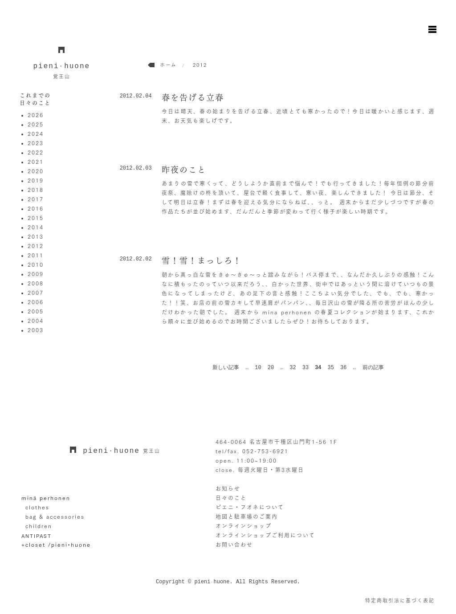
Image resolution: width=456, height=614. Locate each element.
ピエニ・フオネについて (250, 507)
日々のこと (231, 497)
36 (343, 368)
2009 (36, 274)
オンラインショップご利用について (265, 535)
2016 (36, 208)
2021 (36, 161)
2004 (36, 320)
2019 (36, 180)
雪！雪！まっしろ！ (202, 260)
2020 (36, 171)
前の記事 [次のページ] (373, 368)
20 (271, 368)
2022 (36, 152)
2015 (36, 217)
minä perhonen (45, 497)
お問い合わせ (234, 544)
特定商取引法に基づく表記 (400, 600)
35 (331, 368)
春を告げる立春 (193, 98)
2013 (36, 236)
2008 (36, 283)
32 (292, 368)
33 (305, 368)
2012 (36, 245)
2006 (36, 302)
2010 (36, 264)
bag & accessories (55, 516)
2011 (36, 255)
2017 (36, 199)
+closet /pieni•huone (56, 544)
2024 (36, 133)
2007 (36, 292)
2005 (36, 311)
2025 (36, 124)
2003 (36, 330)
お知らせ (228, 488)
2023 (36, 143)
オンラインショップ (244, 526)
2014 (36, 227)
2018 (36, 189)
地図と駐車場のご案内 (247, 516)
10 (258, 368)
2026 (36, 115)
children (38, 526)
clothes (37, 507)
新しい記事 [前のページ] (225, 368)
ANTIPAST (36, 535)
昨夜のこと (184, 170)
